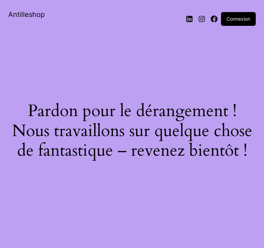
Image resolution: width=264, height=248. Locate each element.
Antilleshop (26, 14)
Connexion (238, 19)
